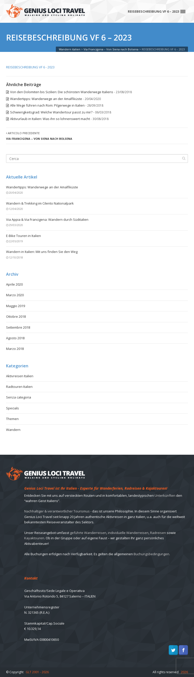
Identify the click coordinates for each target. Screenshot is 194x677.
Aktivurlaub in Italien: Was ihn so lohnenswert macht (50, 118)
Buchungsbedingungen (151, 554)
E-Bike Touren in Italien (23, 235)
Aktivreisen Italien (19, 376)
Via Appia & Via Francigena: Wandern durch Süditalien (47, 219)
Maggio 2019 (15, 306)
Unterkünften (165, 495)
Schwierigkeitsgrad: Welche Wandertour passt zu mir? (51, 112)
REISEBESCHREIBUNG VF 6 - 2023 (30, 67)
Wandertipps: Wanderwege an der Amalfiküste (46, 98)
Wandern (13, 429)
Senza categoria (18, 397)
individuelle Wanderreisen (128, 532)
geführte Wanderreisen (88, 532)
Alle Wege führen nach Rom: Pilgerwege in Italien (47, 105)
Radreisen (158, 532)
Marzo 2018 (15, 348)
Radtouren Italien (19, 386)
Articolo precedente (39, 135)
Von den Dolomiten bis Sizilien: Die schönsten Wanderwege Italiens (61, 92)
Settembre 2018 (18, 327)
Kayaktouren (34, 538)
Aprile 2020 (14, 284)
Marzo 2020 (15, 295)
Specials (12, 408)
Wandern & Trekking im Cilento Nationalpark (40, 203)
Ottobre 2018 (16, 316)
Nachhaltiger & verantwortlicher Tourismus (57, 511)
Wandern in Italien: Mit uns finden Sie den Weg (42, 251)
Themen (12, 418)
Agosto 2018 (15, 338)
